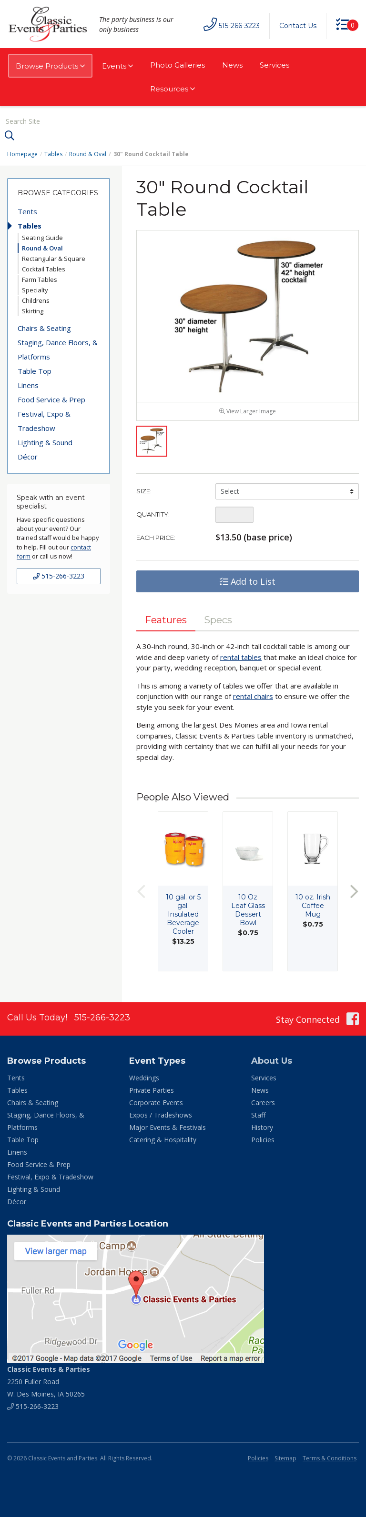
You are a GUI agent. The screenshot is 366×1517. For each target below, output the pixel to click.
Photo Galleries (177, 65)
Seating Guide (42, 237)
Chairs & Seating (44, 328)
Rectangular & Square (53, 258)
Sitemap (285, 1458)
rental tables (241, 657)
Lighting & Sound (45, 442)
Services (274, 65)
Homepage (22, 154)
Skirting (32, 311)
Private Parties (151, 1090)
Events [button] (117, 66)
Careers (263, 1102)
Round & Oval (87, 154)
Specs (218, 620)
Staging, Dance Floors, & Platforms (58, 349)
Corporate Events (156, 1102)
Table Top (34, 371)
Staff (258, 1114)
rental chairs (253, 696)
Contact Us (297, 25)
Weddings (144, 1077)
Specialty (35, 290)
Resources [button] (172, 89)
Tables (53, 154)
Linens (28, 385)
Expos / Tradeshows (160, 1114)
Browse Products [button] (50, 66)
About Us (271, 1061)
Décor (28, 456)
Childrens (36, 300)
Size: (144, 491)
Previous (141, 891)
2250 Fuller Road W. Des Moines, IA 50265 (48, 1381)
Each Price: (155, 537)
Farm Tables (39, 279)
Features (166, 620)
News (232, 65)
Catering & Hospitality (162, 1139)
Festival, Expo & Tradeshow (44, 421)
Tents (27, 211)
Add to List (247, 581)
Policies (262, 1139)
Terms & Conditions (329, 1458)
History (262, 1127)
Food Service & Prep (51, 399)
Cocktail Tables (43, 269)
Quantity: (153, 514)
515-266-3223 (58, 575)
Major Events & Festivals (167, 1127)
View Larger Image (247, 411)
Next (354, 891)
